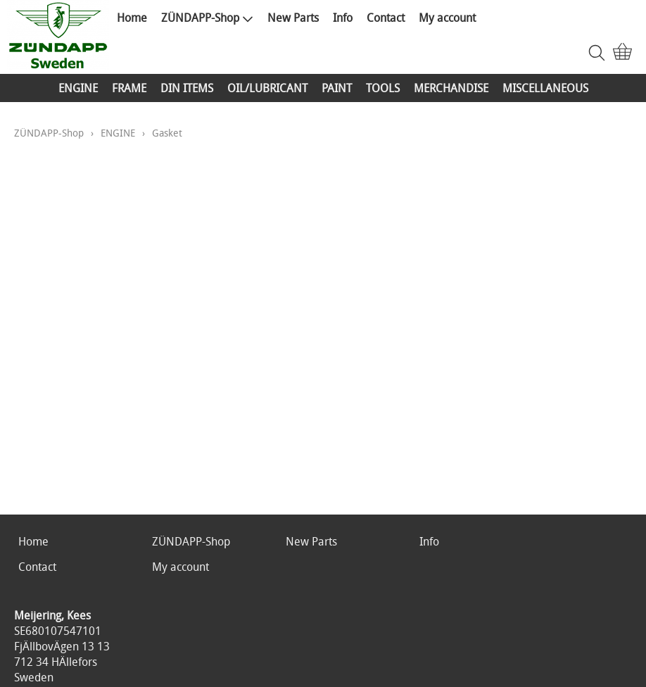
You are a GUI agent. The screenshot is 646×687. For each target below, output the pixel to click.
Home (132, 17)
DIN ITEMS (186, 88)
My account (447, 17)
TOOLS (383, 88)
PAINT (337, 88)
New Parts (293, 17)
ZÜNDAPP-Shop (207, 17)
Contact (386, 17)
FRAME (129, 88)
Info (343, 17)
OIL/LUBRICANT (267, 88)
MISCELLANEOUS (545, 88)
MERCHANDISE (451, 88)
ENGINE (78, 88)
